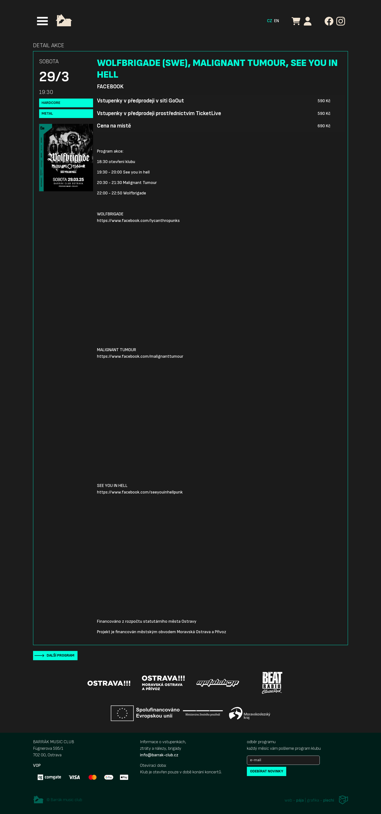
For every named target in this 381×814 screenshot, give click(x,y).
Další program (60, 655)
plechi (328, 800)
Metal (47, 113)
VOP (37, 765)
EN (276, 20)
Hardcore (51, 103)
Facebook (110, 86)
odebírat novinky (266, 771)
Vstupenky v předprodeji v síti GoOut (140, 100)
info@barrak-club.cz (159, 755)
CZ (269, 20)
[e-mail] (283, 760)
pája (300, 800)
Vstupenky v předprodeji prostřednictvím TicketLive (159, 113)
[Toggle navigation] (42, 21)
